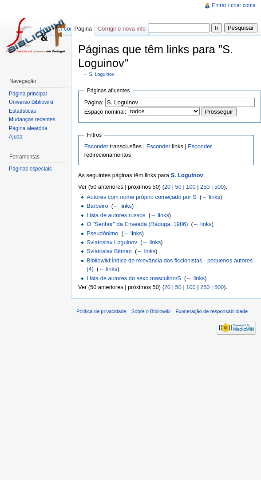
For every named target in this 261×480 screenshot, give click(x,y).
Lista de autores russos (116, 215)
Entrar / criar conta (234, 5)
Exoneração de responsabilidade (211, 311)
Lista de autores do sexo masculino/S (134, 278)
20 (167, 186)
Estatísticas (22, 111)
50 (178, 186)
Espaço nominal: (105, 111)
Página (83, 28)
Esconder (96, 146)
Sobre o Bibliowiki (150, 311)
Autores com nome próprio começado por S (142, 197)
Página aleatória (28, 128)
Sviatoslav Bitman (109, 251)
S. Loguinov (102, 74)
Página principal (28, 94)
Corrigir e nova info (122, 28)
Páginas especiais (30, 169)
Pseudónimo (102, 233)
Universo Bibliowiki (31, 102)
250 (205, 186)
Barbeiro (97, 205)
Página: (93, 102)
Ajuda (16, 137)
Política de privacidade (101, 311)
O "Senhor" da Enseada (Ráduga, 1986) (137, 224)
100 (190, 186)
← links (211, 197)
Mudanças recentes (32, 119)
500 (219, 186)
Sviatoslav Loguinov (112, 242)
